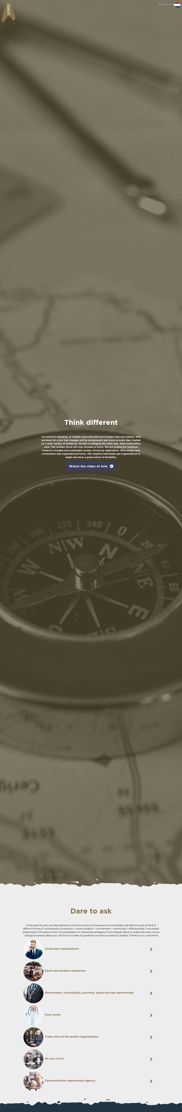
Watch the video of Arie (88, 466)
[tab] (91, 940)
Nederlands (165, 5)
